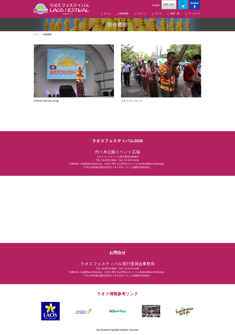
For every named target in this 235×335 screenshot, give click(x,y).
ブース (158, 13)
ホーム (107, 13)
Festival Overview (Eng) (74, 73)
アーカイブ (194, 13)
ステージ (141, 13)
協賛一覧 (175, 13)
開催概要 (124, 13)
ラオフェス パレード (161, 73)
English (156, 5)
